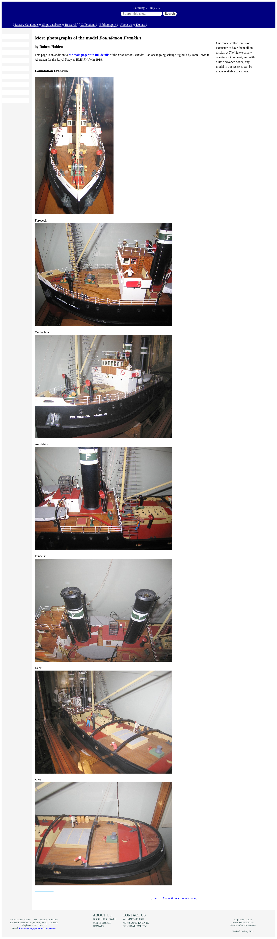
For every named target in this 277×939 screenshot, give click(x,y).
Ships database (51, 24)
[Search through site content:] (141, 13)
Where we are (133, 919)
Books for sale (13, 84)
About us (126, 24)
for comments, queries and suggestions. (37, 928)
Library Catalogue (26, 24)
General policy (135, 926)
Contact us (134, 915)
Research (71, 24)
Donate (140, 24)
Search (170, 13)
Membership (12, 92)
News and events (136, 922)
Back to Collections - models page (174, 898)
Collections (88, 24)
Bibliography (107, 24)
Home (8, 36)
